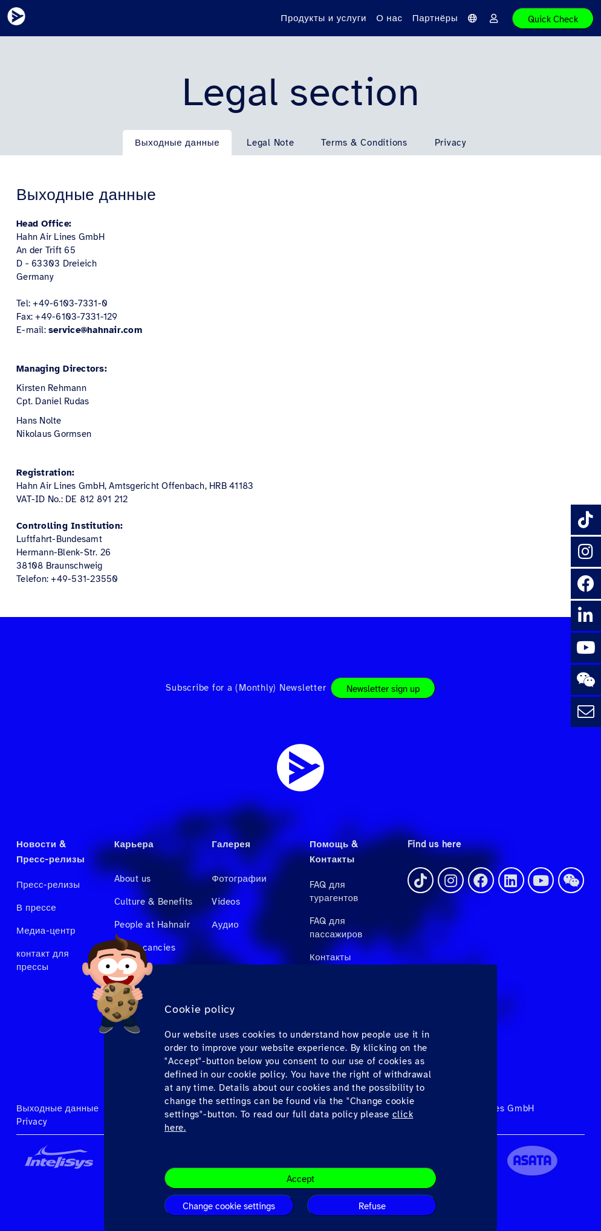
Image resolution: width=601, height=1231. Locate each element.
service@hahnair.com (95, 330)
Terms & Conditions (364, 142)
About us (132, 878)
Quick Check (553, 19)
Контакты (330, 957)
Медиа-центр (46, 930)
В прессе (36, 907)
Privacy (450, 142)
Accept (300, 1179)
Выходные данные (177, 142)
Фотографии (239, 878)
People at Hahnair (152, 924)
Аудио (225, 924)
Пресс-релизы (48, 884)
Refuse (372, 1206)
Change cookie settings (229, 1206)
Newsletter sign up (383, 688)
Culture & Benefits (153, 901)
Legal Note (270, 142)
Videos (226, 901)
